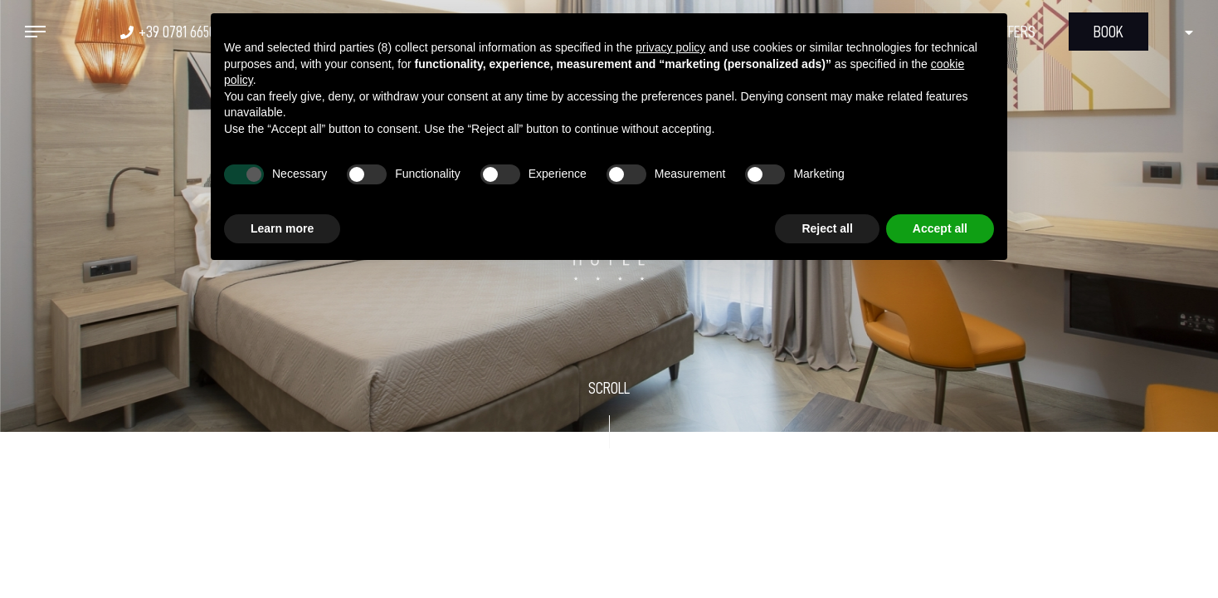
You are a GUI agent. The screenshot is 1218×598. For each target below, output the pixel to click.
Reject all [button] (826, 228)
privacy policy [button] (670, 47)
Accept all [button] (940, 228)
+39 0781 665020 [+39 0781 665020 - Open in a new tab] (184, 31)
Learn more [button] (282, 228)
